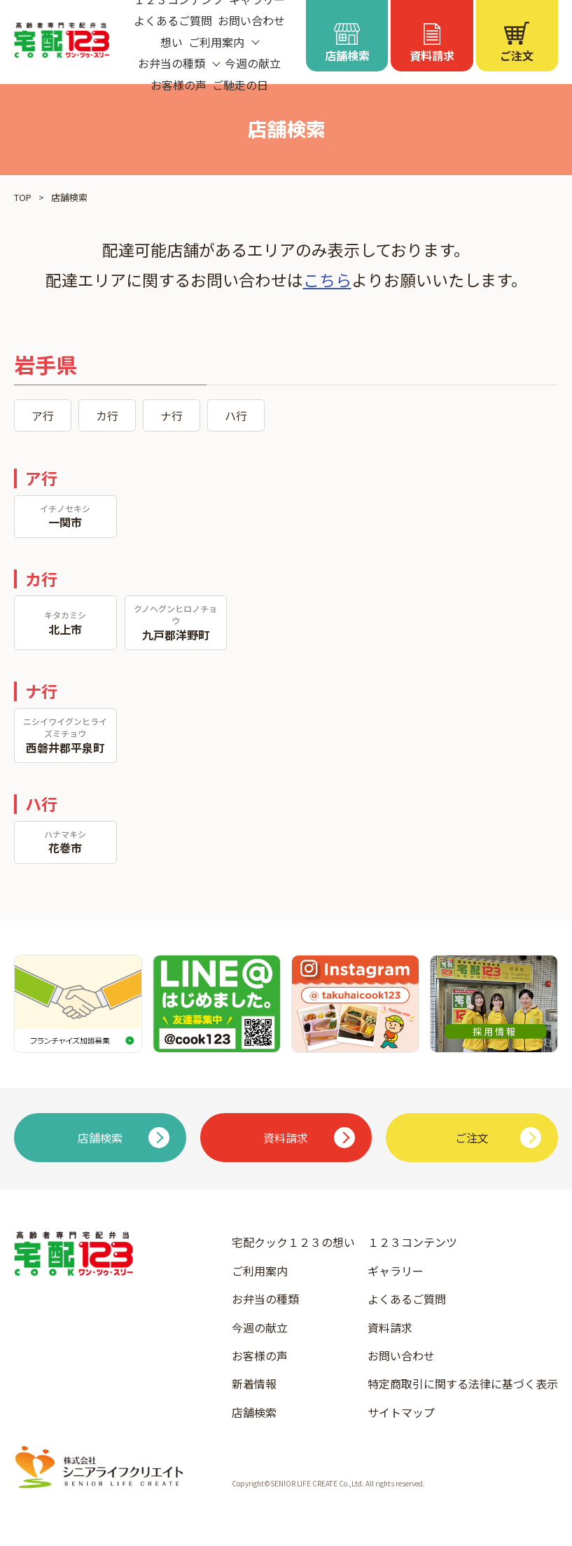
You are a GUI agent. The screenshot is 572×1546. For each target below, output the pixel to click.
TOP (23, 197)
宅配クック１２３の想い (293, 1242)
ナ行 (171, 415)
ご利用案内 (260, 1270)
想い (171, 42)
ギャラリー (396, 1270)
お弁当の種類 (265, 1298)
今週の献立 (253, 63)
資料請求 (390, 1327)
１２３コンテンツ (412, 1242)
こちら (327, 279)
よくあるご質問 (173, 20)
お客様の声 (179, 84)
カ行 (107, 415)
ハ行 (236, 415)
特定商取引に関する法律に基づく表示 (463, 1383)
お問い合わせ (251, 20)
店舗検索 (254, 1412)
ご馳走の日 (240, 84)
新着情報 (254, 1383)
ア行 (43, 415)
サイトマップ (401, 1412)
